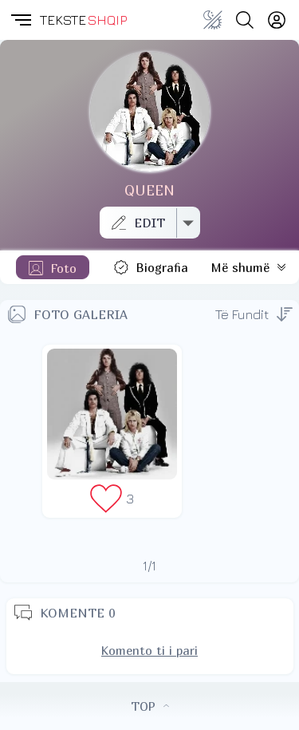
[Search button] (245, 20)
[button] (20, 20)
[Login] (277, 20)
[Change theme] (213, 20)
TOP (150, 706)
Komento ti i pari (149, 650)
